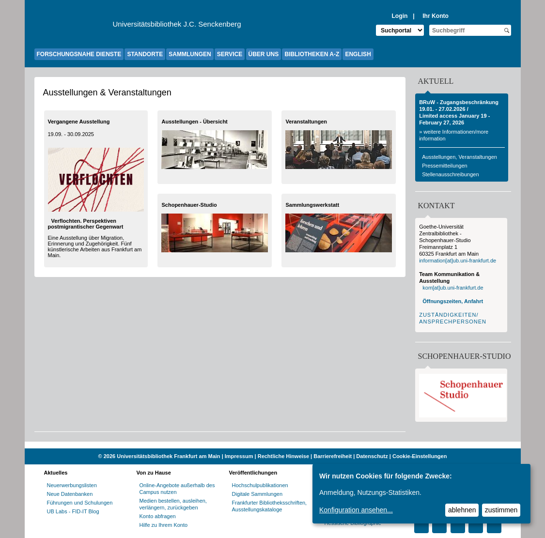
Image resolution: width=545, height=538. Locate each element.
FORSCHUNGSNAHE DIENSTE (79, 54)
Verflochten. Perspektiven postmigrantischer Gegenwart (86, 224)
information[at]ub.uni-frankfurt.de (457, 260)
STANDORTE (145, 54)
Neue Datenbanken (70, 494)
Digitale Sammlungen (257, 494)
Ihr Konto (435, 16)
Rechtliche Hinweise (283, 456)
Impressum (239, 456)
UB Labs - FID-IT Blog (73, 511)
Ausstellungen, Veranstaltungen (459, 157)
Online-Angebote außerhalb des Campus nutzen (177, 488)
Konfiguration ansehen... (356, 510)
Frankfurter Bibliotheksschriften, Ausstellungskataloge (269, 506)
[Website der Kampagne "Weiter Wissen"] (273, 445)
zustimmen (501, 510)
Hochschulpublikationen (260, 485)
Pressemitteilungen (444, 166)
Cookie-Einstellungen (419, 456)
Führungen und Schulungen (80, 503)
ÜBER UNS (264, 54)
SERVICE (229, 54)
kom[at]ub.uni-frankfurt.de (452, 288)
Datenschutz (372, 456)
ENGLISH (358, 54)
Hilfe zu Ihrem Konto (164, 525)
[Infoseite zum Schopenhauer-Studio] (462, 415)
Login (399, 16)
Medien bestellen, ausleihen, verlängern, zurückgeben (173, 504)
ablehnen (462, 510)
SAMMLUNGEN (190, 54)
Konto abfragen (158, 516)
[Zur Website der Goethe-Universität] (73, 26)
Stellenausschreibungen (450, 174)
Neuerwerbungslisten (72, 485)
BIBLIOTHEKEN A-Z (311, 54)
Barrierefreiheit (332, 456)
